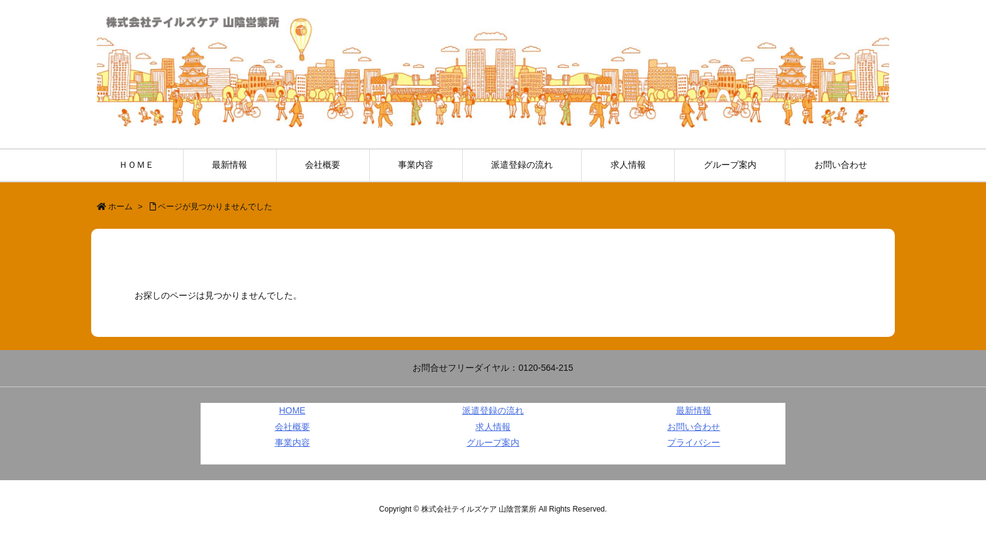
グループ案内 (493, 442)
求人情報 (493, 427)
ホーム (120, 206)
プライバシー (693, 442)
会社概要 (292, 427)
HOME (292, 410)
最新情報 (693, 410)
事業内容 (292, 442)
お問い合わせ (693, 427)
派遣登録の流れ (493, 410)
